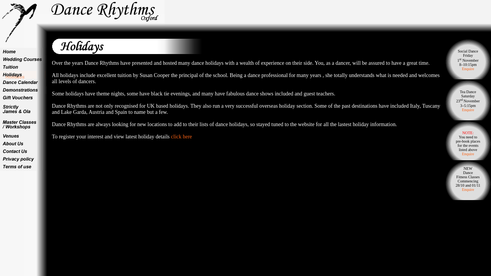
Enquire (468, 69)
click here (181, 137)
